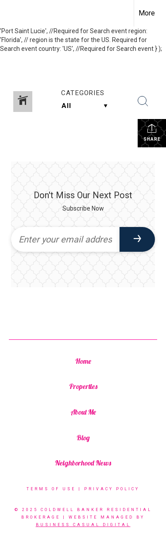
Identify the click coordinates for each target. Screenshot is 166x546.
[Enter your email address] (65, 239)
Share (152, 132)
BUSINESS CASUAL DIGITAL (83, 525)
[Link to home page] (15, 13)
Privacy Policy (111, 489)
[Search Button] (143, 101)
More (147, 13)
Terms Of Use (51, 489)
